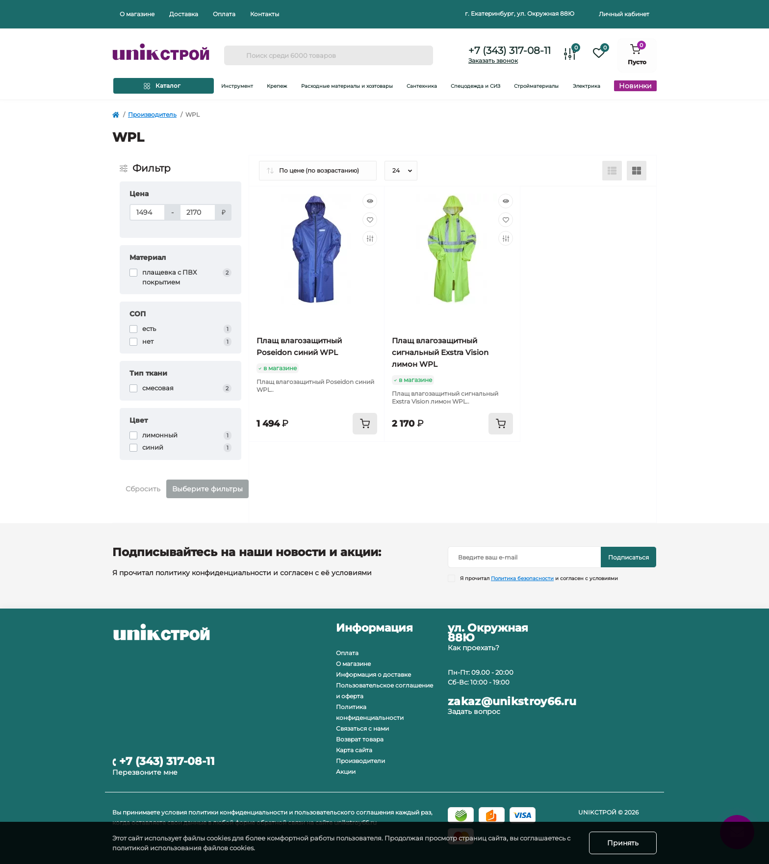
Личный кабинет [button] (624, 14)
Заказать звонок (493, 60)
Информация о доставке (373, 674)
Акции (346, 771)
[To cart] (365, 423)
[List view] (612, 170)
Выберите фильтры (207, 488)
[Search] (235, 55)
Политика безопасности (522, 578)
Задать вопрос (474, 711)
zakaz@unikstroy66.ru (512, 702)
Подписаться (628, 557)
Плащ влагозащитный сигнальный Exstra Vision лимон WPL (440, 352)
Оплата (224, 14)
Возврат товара (360, 739)
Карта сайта (354, 750)
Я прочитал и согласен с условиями (539, 578)
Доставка (183, 14)
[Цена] (147, 212)
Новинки (635, 85)
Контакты (264, 14)
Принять (623, 843)
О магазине (137, 14)
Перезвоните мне (145, 772)
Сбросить (143, 488)
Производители (360, 760)
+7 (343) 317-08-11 (509, 50)
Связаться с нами (362, 728)
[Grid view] (636, 170)
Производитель (152, 114)
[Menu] (163, 86)
